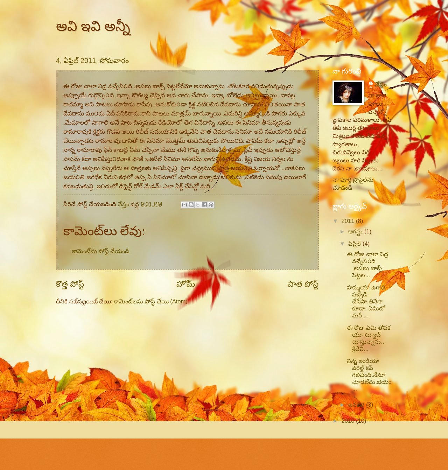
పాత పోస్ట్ (303, 283)
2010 (349, 421)
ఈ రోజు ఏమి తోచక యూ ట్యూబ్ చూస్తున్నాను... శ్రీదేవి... (369, 338)
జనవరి (357, 404)
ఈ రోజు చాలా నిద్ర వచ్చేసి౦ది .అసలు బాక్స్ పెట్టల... (367, 265)
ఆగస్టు (356, 231)
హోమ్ (185, 283)
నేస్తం (380, 84)
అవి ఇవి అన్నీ (93, 26)
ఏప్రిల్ (355, 243)
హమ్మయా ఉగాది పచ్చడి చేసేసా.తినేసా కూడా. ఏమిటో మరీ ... (366, 301)
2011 (349, 221)
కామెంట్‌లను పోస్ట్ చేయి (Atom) (150, 301)
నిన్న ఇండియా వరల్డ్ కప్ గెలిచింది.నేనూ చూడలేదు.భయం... (369, 375)
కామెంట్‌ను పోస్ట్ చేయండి (100, 251)
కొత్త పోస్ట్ (70, 283)
